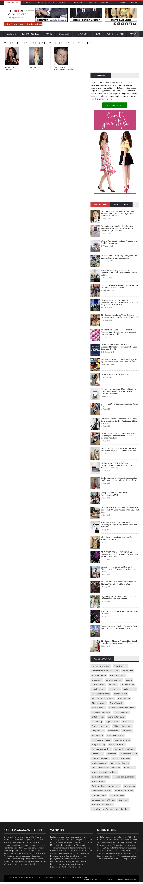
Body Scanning (98, 751)
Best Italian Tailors (115, 742)
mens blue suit (120, 700)
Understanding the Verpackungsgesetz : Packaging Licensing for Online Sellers (118, 485)
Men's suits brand (116, 751)
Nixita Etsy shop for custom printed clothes (110, 811)
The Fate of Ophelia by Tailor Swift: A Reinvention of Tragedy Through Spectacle (120, 322)
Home (87, 881)
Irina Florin (9, 67)
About (94, 881)
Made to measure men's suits (121, 714)
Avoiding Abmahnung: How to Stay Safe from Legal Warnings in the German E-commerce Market (118, 397)
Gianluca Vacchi (98, 709)
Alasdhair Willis (98, 696)
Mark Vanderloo (99, 682)
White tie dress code (122, 732)
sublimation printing (121, 765)
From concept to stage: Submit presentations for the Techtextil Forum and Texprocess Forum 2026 (119, 309)
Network (104, 2)
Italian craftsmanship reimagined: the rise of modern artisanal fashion (119, 293)
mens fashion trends (101, 719)
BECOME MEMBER (130, 75)
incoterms (111, 760)
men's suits (25, 839)
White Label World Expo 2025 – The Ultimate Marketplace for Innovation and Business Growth (119, 353)
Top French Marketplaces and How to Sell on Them (119, 619)
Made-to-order (120, 839)
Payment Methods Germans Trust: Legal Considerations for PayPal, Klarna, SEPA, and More (119, 427)
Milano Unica (97, 742)
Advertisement (77, 2)
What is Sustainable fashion (104, 779)
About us (62, 2)
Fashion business (30, 33)
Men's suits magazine (22, 844)
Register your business (114, 112)
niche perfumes (98, 802)
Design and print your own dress (122, 788)
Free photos (97, 792)
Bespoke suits (129, 861)
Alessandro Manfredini (124, 756)
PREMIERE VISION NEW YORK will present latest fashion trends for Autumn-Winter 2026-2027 (119, 560)
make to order (129, 696)
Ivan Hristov (59, 67)
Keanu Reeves (98, 714)
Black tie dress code (100, 732)
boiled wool (127, 728)
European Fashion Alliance (121, 802)
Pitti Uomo (126, 737)
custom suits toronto (100, 673)
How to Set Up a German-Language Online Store (119, 411)
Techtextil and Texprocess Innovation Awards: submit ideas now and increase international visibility (118, 338)
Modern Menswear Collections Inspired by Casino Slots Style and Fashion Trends (120, 367)
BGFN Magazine (12, 2)
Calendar (39, 2)
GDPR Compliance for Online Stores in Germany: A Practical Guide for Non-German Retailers (117, 442)
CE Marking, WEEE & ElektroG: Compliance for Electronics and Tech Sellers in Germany (117, 472)
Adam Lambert (120, 673)
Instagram (130, 23)
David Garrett (123, 705)
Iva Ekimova (34, 67)
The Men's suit (82, 33)
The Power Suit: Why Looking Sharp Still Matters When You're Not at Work (119, 589)
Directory (26, 2)
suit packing (97, 728)
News (98, 33)
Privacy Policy (130, 881)
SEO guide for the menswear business (119, 850)
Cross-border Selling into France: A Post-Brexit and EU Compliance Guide (119, 634)
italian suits (114, 696)
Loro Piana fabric (117, 682)
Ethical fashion (98, 788)
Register (133, 2)
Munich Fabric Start (128, 760)
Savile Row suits (121, 719)
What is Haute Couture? (115, 806)
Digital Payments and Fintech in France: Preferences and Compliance (118, 604)
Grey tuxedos (97, 737)
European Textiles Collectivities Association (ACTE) (115, 500)
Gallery (51, 2)
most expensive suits (101, 746)
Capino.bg (96, 806)
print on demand (99, 769)
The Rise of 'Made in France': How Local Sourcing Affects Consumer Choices (118, 648)
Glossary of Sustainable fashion (105, 774)
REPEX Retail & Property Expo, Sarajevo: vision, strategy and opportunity (119, 263)
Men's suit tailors (78, 839)
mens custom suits (116, 723)
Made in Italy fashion (119, 769)
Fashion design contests (123, 783)
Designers (11, 33)
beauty (129, 686)
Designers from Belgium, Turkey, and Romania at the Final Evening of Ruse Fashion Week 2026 (117, 220)
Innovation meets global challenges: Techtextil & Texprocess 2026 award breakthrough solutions (117, 234)
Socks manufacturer (100, 797)
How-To (49, 33)
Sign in (122, 2)
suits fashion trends (100, 783)
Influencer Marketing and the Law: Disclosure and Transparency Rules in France (117, 575)
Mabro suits (113, 737)
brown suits (127, 677)
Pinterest (122, 23)
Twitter (118, 23)
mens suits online (121, 746)
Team (102, 881)
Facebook (115, 23)
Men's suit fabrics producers (62, 847)
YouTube (134, 23)
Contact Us (92, 2)
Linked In (126, 23)
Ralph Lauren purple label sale (105, 677)
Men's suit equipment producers (67, 848)
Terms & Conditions (115, 881)
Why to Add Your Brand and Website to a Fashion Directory (118, 248)
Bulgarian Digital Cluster (80, 879)
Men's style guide (27, 841)
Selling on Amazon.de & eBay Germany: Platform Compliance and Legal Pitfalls (118, 456)
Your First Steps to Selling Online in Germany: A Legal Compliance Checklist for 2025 (118, 531)
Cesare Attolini (98, 691)
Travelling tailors (57, 841)
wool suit (112, 691)
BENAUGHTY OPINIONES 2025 (115, 381)
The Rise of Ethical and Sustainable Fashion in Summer (120, 545)
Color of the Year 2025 (116, 792)
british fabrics (97, 723)
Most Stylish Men (115, 33)
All (5, 42)
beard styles (129, 774)
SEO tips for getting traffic (102, 705)
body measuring (120, 797)
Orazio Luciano (127, 691)
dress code (96, 686)
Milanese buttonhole (100, 700)
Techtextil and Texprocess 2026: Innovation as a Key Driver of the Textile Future (120, 278)
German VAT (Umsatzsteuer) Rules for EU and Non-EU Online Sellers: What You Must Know (119, 516)
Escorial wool (97, 760)
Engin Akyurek (116, 709)
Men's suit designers (74, 841)
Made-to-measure (104, 839)
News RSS (66, 879)
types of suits (112, 728)
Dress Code (64, 33)
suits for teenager (113, 686)
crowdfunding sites (100, 765)
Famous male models (101, 756)
